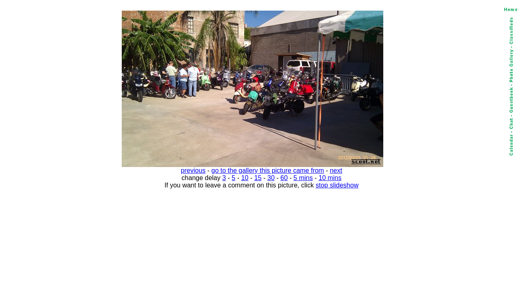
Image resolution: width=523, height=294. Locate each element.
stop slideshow (337, 185)
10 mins (330, 177)
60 (284, 177)
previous (193, 170)
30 (271, 177)
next (336, 170)
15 (258, 177)
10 (244, 177)
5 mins (303, 177)
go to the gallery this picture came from (267, 170)
